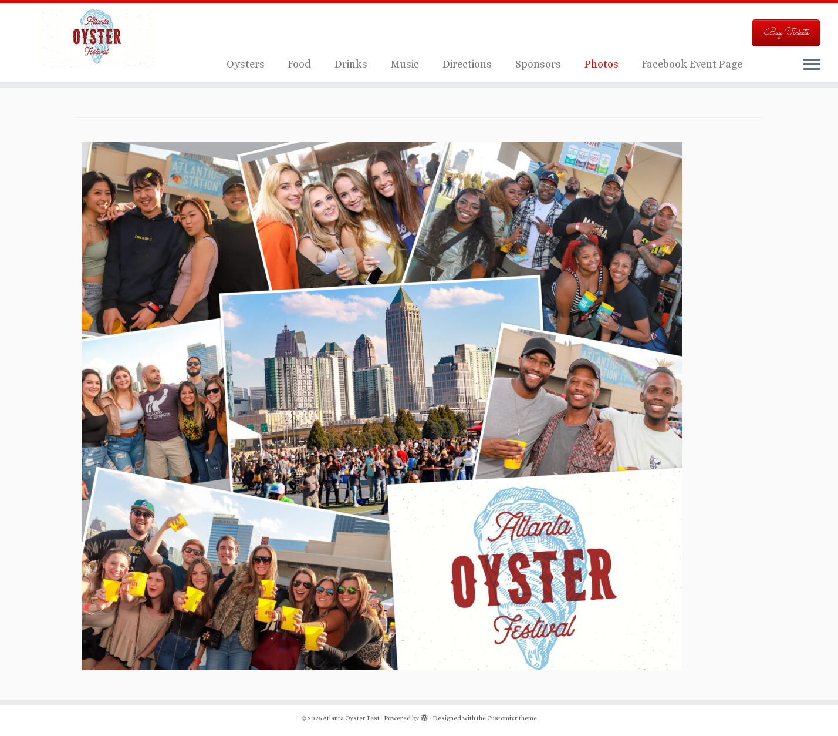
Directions (467, 64)
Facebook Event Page (692, 64)
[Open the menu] (811, 65)
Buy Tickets (786, 32)
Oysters (246, 64)
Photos (601, 64)
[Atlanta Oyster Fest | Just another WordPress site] (97, 38)
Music (405, 64)
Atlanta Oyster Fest (351, 718)
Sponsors (538, 64)
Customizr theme (512, 718)
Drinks (350, 64)
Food (299, 64)
